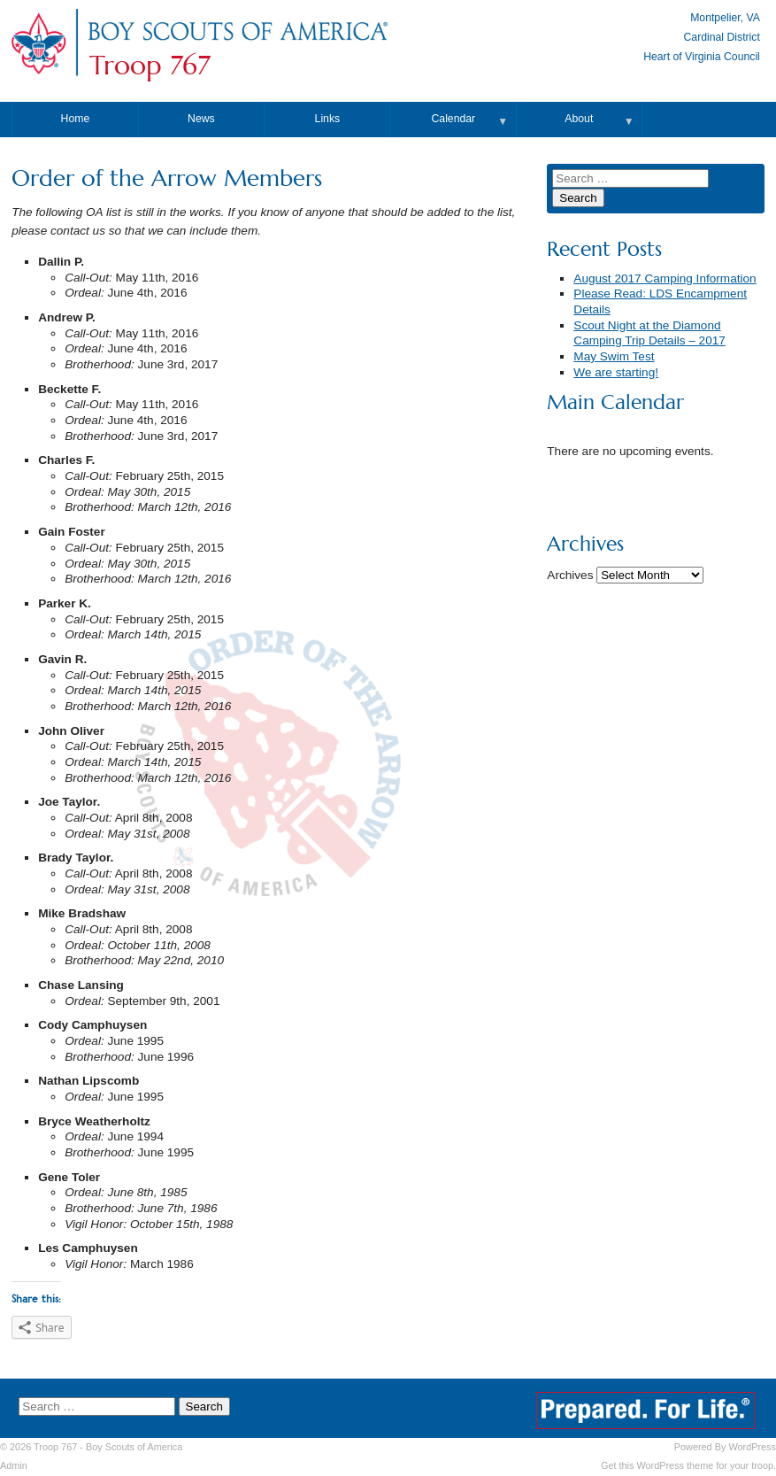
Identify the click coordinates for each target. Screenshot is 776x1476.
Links (328, 118)
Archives (570, 575)
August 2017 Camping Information (664, 278)
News (201, 118)
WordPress (752, 1446)
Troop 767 (150, 65)
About (579, 118)
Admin (13, 1465)
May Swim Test (613, 356)
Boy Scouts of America (134, 1446)
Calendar (454, 118)
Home (75, 118)
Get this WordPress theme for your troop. (688, 1465)
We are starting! (615, 372)
